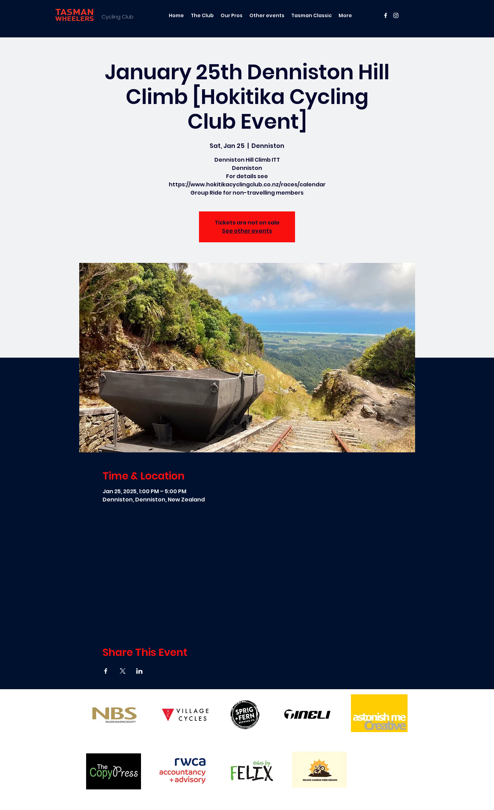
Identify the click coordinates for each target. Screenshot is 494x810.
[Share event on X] (122, 671)
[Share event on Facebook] (106, 671)
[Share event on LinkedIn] (139, 671)
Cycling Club (117, 16)
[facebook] (385, 15)
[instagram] (395, 15)
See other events (247, 231)
